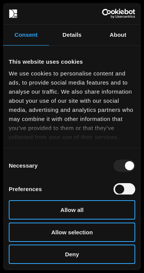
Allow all (72, 210)
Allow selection (72, 232)
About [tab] (118, 34)
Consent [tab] (26, 34)
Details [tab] (72, 34)
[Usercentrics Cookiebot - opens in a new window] (102, 14)
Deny (72, 254)
